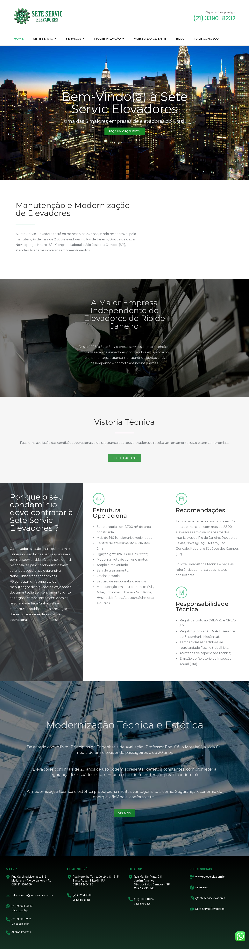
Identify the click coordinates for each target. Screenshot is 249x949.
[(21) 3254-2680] (69, 895)
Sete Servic (43, 38)
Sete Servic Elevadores (209, 909)
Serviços (73, 38)
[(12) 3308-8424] (130, 899)
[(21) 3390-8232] (8, 919)
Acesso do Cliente (150, 38)
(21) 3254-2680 (82, 895)
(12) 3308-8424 (143, 899)
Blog (180, 38)
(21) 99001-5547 (21, 906)
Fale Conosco (206, 38)
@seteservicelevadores (210, 898)
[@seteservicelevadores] (192, 898)
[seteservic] (192, 887)
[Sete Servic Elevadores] (192, 909)
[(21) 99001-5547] (8, 906)
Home (19, 38)
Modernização (107, 38)
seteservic (202, 887)
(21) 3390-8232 (21, 919)
